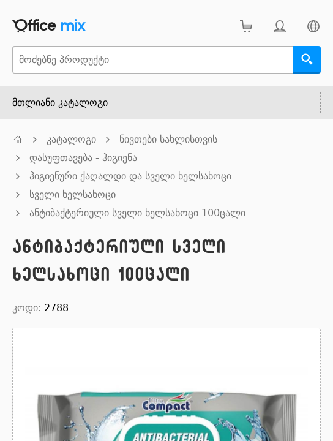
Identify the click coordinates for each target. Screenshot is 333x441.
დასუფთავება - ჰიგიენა (83, 158)
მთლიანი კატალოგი (60, 102)
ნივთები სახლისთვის (168, 139)
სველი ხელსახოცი (72, 194)
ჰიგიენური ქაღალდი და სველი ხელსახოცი (130, 176)
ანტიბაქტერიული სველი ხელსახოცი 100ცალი (137, 213)
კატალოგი (71, 139)
